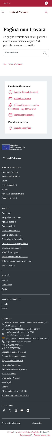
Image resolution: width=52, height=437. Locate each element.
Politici (5, 189)
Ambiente (6, 213)
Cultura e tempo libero (11, 235)
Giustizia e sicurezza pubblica (15, 243)
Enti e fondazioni (9, 185)
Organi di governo (10, 172)
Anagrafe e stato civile (11, 217)
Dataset (5, 387)
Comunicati (7, 284)
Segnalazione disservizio (12, 360)
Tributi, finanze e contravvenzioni (16, 261)
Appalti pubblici (9, 222)
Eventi (4, 308)
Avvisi (4, 289)
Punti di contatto (9, 373)
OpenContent (24, 435)
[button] (7, 3)
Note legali (6, 382)
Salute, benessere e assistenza (15, 256)
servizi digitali (21, 432)
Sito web (10, 432)
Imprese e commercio (11, 248)
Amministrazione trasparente (14, 369)
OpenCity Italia (33, 432)
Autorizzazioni (8, 226)
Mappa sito (37, 423)
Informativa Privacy (10, 378)
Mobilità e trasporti (10, 252)
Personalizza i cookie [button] (11, 423)
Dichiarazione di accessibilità (14, 391)
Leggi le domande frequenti (14, 352)
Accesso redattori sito (42, 435)
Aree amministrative (11, 176)
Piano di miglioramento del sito (15, 395)
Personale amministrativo (13, 194)
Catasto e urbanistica (11, 230)
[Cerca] (45, 53)
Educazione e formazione (13, 239)
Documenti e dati (9, 198)
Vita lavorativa (8, 265)
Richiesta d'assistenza (11, 365)
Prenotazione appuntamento (14, 356)
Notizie (5, 280)
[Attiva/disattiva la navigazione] (3, 11)
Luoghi (5, 304)
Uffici (4, 181)
